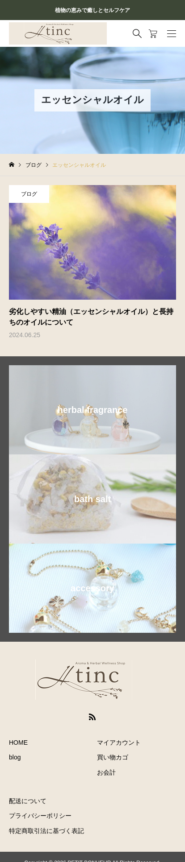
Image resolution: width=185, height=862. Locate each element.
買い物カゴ (112, 757)
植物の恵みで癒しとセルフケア (92, 10)
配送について (27, 800)
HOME (18, 742)
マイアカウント (119, 742)
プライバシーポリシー (40, 815)
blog (15, 757)
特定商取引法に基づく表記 (46, 830)
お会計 (106, 772)
